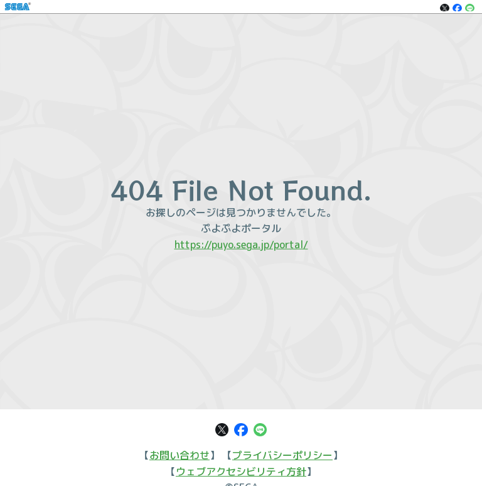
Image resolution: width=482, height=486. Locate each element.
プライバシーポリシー (282, 455)
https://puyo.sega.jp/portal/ (241, 244)
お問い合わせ (179, 455)
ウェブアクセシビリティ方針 (241, 471)
